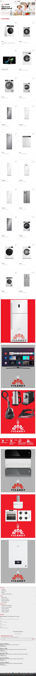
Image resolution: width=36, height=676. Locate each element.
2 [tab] (16, 13)
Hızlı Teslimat (4, 602)
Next (34, 9)
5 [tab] (20, 13)
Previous (1, 9)
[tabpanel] (18, 9)
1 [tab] (15, 13)
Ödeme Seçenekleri (5, 600)
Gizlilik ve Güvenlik (5, 610)
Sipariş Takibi (4, 597)
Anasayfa (3, 589)
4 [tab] (19, 13)
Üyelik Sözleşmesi (5, 608)
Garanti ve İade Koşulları (6, 607)
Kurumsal (2, 587)
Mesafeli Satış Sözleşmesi (7, 605)
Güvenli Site (2, 604)
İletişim (3, 592)
